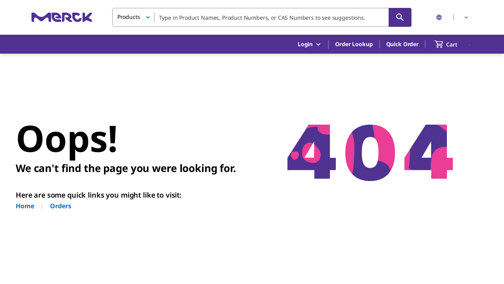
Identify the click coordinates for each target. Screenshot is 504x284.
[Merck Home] (62, 17)
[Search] (400, 17)
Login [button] (310, 44)
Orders (60, 206)
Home (25, 206)
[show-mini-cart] (453, 44)
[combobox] (261, 17)
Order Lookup (353, 44)
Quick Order (402, 44)
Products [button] (128, 17)
